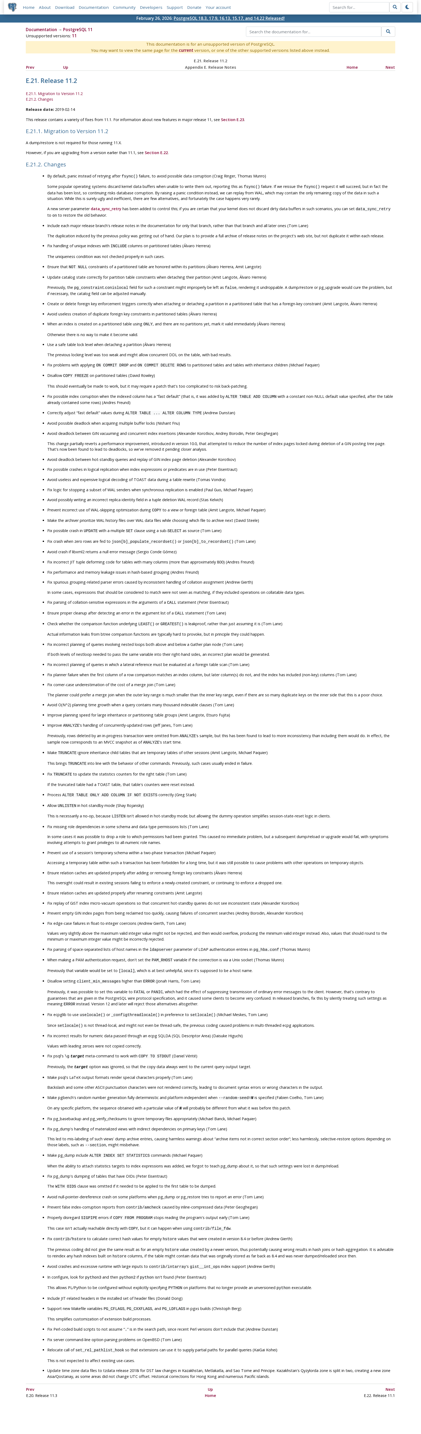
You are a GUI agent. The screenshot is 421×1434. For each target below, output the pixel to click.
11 (74, 36)
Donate (194, 7)
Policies (160, 1414)
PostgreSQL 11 (78, 29)
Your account (218, 7)
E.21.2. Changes (39, 99)
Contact (260, 1414)
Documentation (94, 7)
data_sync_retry (106, 207)
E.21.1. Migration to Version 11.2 (54, 93)
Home (29, 7)
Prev (30, 67)
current (186, 50)
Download (65, 7)
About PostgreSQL (229, 1414)
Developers (151, 7)
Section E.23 (232, 119)
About (45, 7)
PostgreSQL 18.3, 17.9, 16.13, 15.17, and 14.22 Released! (229, 18)
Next (390, 67)
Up (65, 67)
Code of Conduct (189, 1414)
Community (124, 7)
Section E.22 (156, 152)
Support (175, 7)
